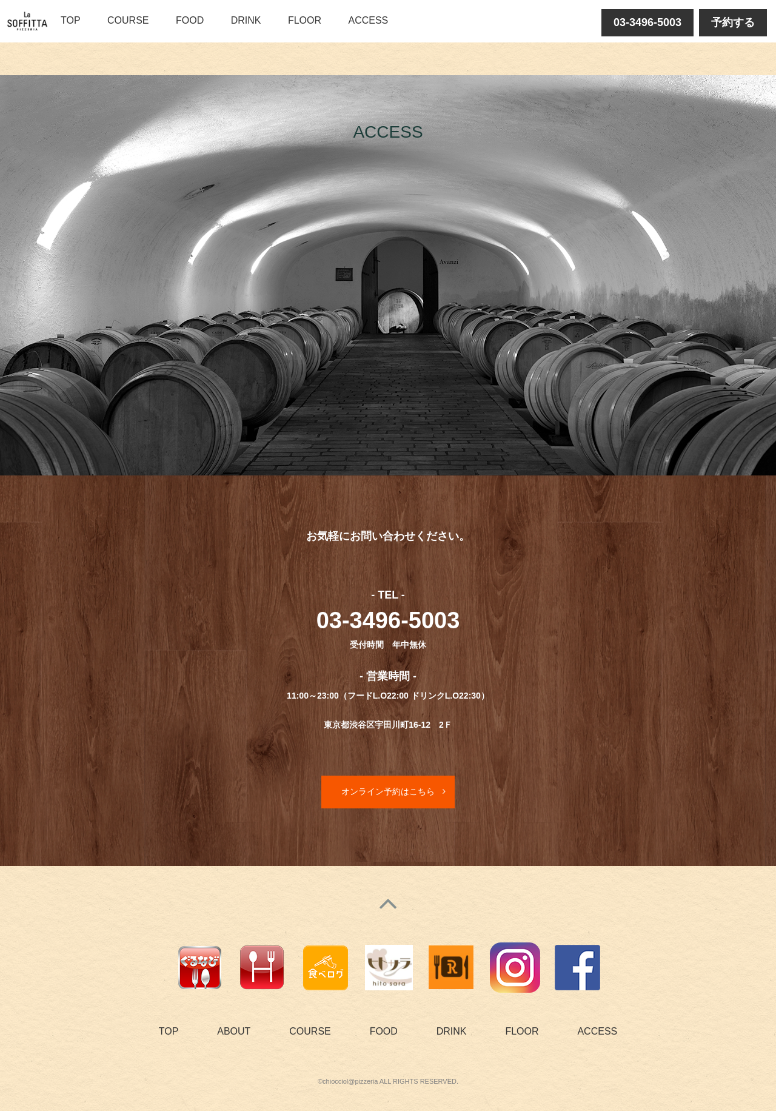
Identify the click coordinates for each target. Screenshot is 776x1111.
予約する (733, 22)
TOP (71, 20)
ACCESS (368, 20)
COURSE (128, 20)
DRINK (246, 20)
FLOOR (304, 20)
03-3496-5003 (647, 22)
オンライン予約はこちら (388, 791)
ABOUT (233, 1031)
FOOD (190, 20)
